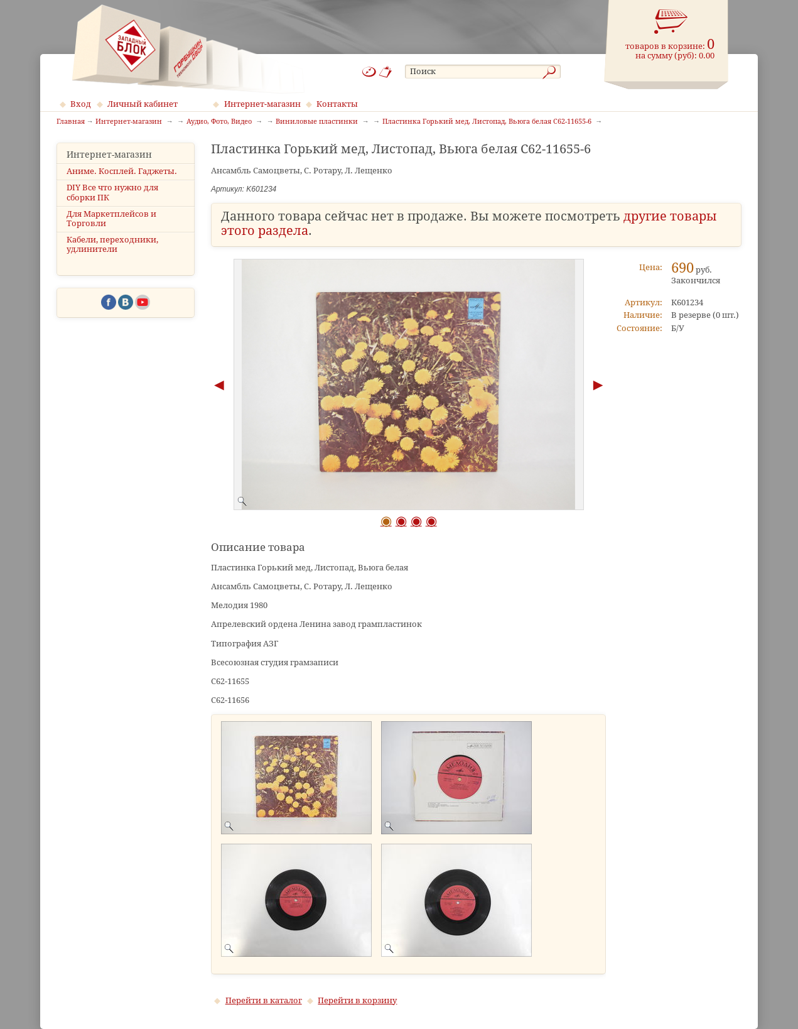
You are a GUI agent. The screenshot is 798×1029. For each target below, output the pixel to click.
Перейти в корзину (357, 1000)
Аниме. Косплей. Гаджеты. (122, 171)
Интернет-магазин (262, 104)
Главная (71, 122)
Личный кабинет (142, 104)
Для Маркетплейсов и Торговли (111, 218)
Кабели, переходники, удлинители (112, 244)
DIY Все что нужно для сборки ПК (112, 192)
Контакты (337, 104)
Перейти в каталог (263, 1000)
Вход (80, 104)
